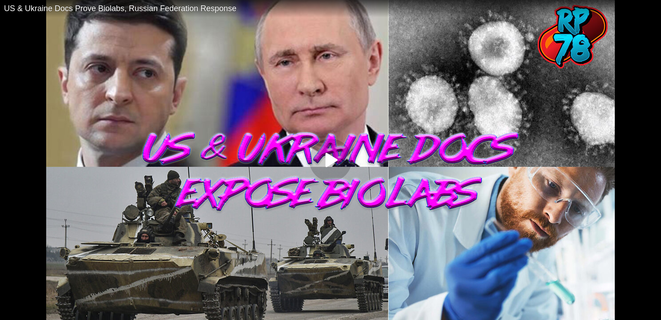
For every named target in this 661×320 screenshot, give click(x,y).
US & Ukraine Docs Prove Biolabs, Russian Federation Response (120, 8)
